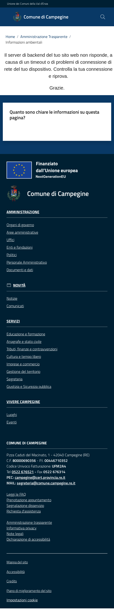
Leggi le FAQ (16, 494)
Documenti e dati (20, 270)
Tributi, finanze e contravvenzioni (32, 349)
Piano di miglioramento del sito (29, 590)
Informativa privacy (22, 528)
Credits (12, 581)
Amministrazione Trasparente (43, 36)
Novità (19, 285)
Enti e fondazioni (20, 247)
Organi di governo (20, 225)
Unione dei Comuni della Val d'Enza (27, 4)
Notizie (12, 298)
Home (10, 36)
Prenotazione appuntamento (29, 500)
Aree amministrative (22, 232)
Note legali (15, 533)
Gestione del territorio (23, 371)
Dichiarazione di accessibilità (28, 539)
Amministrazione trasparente (29, 522)
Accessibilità (16, 571)
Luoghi (12, 414)
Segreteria (14, 379)
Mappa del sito (17, 562)
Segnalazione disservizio (25, 505)
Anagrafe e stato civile (24, 341)
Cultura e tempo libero (24, 356)
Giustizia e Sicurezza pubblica (29, 386)
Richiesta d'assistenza (24, 511)
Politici (12, 255)
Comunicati (15, 306)
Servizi (13, 321)
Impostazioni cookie (22, 600)
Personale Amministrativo (27, 262)
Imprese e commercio (23, 364)
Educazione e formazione (26, 334)
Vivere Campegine (23, 402)
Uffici (10, 240)
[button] (103, 17)
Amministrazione (23, 212)
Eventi (12, 422)
